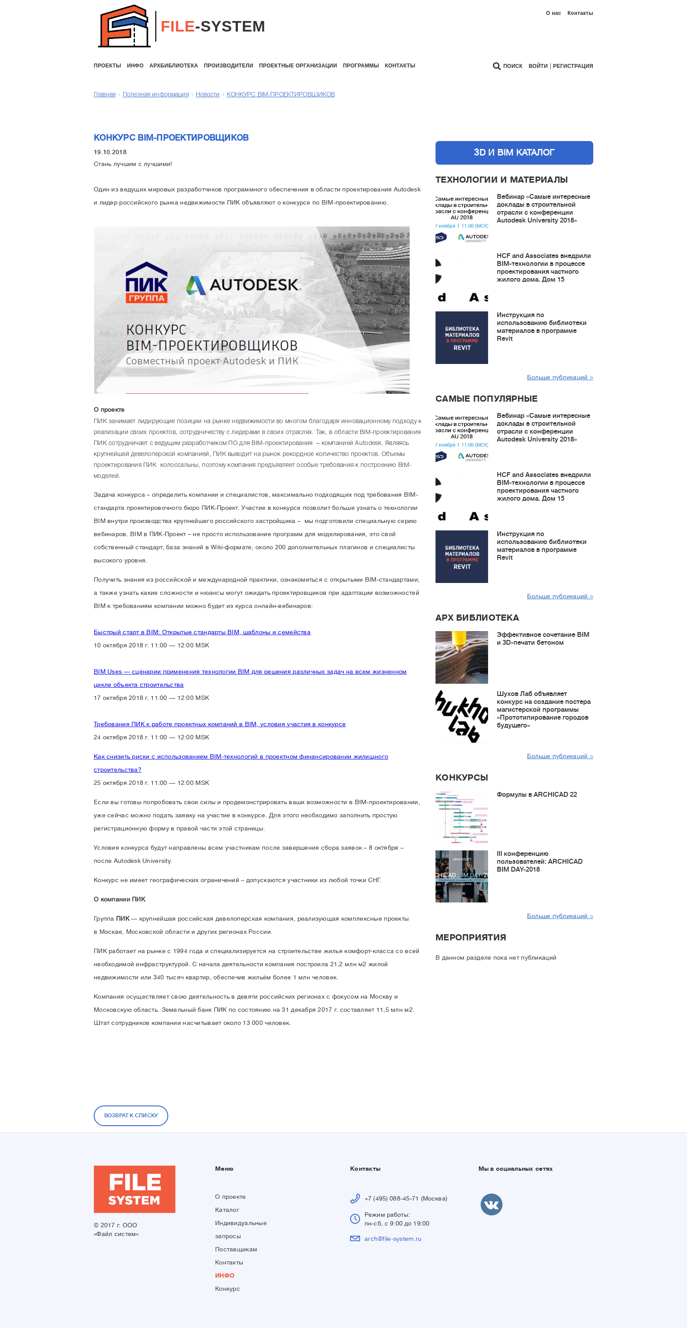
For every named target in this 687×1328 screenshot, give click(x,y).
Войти (538, 66)
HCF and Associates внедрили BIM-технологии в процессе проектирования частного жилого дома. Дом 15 (544, 267)
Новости (208, 95)
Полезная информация (156, 95)
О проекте (230, 1196)
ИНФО (224, 1275)
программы (361, 66)
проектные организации (298, 66)
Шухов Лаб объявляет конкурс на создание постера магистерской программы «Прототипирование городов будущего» (544, 709)
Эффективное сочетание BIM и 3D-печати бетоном (543, 638)
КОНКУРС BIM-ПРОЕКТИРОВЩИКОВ (281, 95)
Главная (105, 95)
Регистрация (573, 66)
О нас (553, 13)
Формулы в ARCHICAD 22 (537, 794)
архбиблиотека (173, 66)
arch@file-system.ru (393, 1238)
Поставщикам (236, 1249)
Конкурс (227, 1288)
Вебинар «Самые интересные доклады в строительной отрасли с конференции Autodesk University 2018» (543, 208)
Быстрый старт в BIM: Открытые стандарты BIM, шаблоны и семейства (202, 632)
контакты (400, 66)
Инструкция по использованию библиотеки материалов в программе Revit (542, 327)
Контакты (580, 13)
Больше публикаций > (560, 377)
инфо (135, 66)
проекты (107, 66)
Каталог (227, 1209)
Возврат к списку (131, 1116)
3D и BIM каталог (514, 153)
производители (228, 66)
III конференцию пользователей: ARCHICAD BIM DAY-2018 (540, 861)
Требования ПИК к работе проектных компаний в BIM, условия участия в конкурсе (220, 724)
